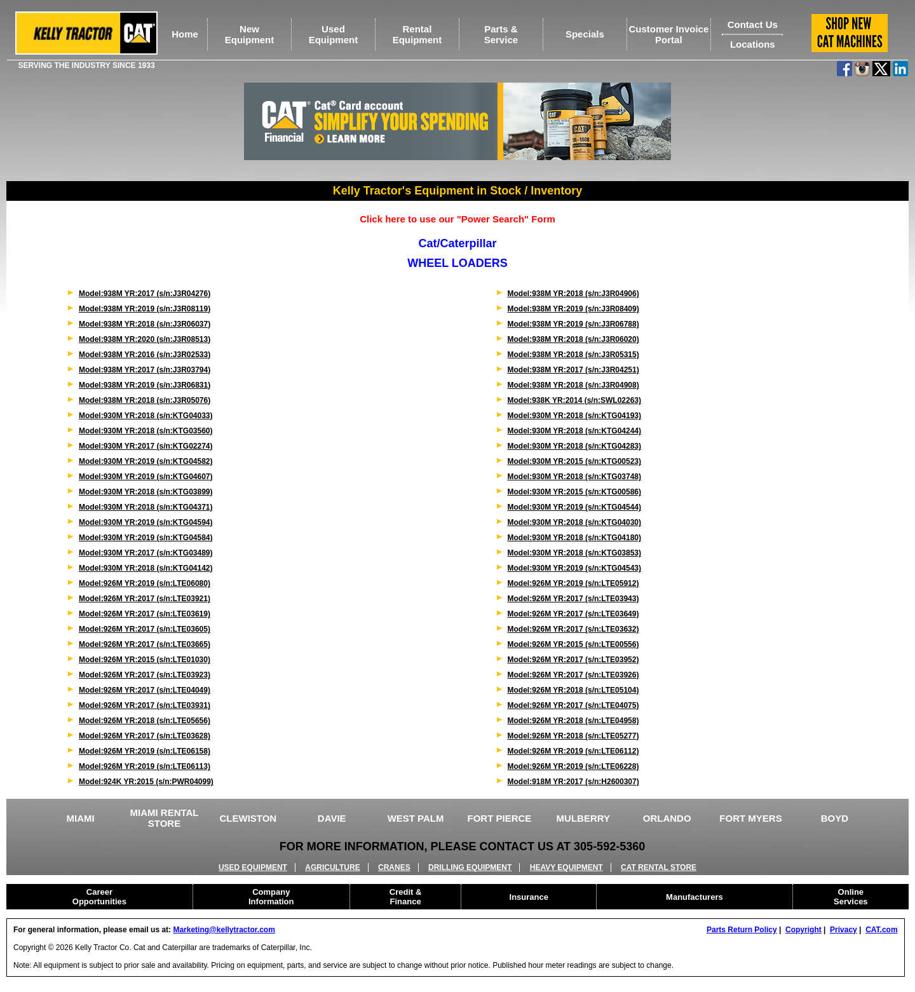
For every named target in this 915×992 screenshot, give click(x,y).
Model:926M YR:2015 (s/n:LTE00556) (573, 644)
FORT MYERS (750, 818)
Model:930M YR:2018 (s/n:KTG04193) (575, 415)
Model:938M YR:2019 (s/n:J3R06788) (573, 324)
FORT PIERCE (500, 818)
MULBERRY (583, 818)
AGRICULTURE (332, 867)
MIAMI (81, 818)
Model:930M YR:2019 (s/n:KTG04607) (146, 476)
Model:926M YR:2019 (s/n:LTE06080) (144, 583)
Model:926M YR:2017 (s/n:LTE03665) (144, 644)
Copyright (803, 929)
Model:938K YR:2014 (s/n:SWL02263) (575, 400)
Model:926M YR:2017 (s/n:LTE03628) (144, 735)
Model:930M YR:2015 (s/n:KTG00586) (575, 491)
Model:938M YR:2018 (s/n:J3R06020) (573, 339)
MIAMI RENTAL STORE (164, 818)
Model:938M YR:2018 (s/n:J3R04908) (573, 385)
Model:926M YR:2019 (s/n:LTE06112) (573, 751)
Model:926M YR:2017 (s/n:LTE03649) (573, 613)
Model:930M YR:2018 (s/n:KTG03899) (146, 491)
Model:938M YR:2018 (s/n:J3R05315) (573, 354)
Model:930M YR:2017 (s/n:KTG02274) (146, 446)
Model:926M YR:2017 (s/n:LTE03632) (573, 629)
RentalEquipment (417, 34)
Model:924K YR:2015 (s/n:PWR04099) (146, 781)
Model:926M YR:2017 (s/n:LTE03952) (573, 659)
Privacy (843, 929)
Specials (585, 34)
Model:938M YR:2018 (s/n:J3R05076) (144, 400)
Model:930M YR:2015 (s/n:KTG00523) (575, 461)
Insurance (529, 897)
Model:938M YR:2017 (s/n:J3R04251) (573, 369)
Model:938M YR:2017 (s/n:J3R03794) (144, 369)
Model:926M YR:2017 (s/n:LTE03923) (144, 674)
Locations (752, 44)
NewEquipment (249, 34)
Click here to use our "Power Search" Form (457, 219)
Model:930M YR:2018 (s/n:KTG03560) (146, 430)
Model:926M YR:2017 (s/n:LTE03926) (573, 674)
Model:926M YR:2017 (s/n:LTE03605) (144, 629)
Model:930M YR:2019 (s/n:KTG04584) (146, 537)
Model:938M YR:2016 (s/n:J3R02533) (144, 354)
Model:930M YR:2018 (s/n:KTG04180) (575, 537)
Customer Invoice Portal (668, 34)
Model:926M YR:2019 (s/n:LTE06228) (573, 766)
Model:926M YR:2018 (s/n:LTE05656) (144, 720)
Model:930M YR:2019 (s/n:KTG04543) (575, 568)
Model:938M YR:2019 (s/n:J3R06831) (144, 385)
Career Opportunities (99, 896)
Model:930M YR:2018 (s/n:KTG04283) (575, 446)
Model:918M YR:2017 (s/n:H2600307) (573, 781)
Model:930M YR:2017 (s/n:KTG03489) (146, 552)
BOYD (834, 818)
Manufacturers (694, 897)
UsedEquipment (333, 34)
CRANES (394, 867)
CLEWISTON (247, 818)
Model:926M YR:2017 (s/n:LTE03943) (573, 598)
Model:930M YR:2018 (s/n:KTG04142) (146, 568)
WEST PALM (416, 818)
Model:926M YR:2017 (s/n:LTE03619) (144, 613)
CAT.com (881, 929)
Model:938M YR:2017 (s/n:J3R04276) (144, 293)
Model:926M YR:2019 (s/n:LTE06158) (144, 751)
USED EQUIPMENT (253, 867)
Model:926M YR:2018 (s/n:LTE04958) (573, 720)
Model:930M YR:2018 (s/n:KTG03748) (575, 476)
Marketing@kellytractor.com (223, 929)
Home (185, 34)
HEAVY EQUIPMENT (566, 867)
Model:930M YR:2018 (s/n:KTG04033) (146, 415)
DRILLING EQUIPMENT (470, 867)
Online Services (851, 896)
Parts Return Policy (742, 929)
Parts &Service (501, 34)
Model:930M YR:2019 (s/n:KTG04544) (575, 507)
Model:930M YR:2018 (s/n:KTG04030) (575, 522)
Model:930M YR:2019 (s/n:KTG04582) (146, 461)
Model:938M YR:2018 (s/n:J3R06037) (144, 324)
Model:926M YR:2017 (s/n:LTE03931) (144, 705)
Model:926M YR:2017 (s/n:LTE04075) (573, 705)
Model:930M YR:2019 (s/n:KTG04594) (146, 522)
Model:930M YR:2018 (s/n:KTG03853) (575, 552)
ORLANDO (667, 818)
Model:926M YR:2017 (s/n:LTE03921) (144, 598)
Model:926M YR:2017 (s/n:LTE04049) (144, 690)
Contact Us (753, 24)
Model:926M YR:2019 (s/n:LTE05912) (573, 583)
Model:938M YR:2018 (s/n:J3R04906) (573, 293)
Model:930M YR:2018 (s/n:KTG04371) (146, 507)
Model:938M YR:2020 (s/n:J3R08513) (144, 339)
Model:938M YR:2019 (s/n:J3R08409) (573, 308)
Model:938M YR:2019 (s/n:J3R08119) (144, 308)
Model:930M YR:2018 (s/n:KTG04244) (575, 430)
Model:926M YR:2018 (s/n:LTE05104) (573, 690)
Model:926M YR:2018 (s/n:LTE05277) (573, 735)
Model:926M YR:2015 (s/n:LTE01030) (144, 659)
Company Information (271, 896)
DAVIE (332, 818)
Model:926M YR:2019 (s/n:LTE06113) (144, 766)
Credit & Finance (406, 896)
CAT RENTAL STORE (658, 867)
